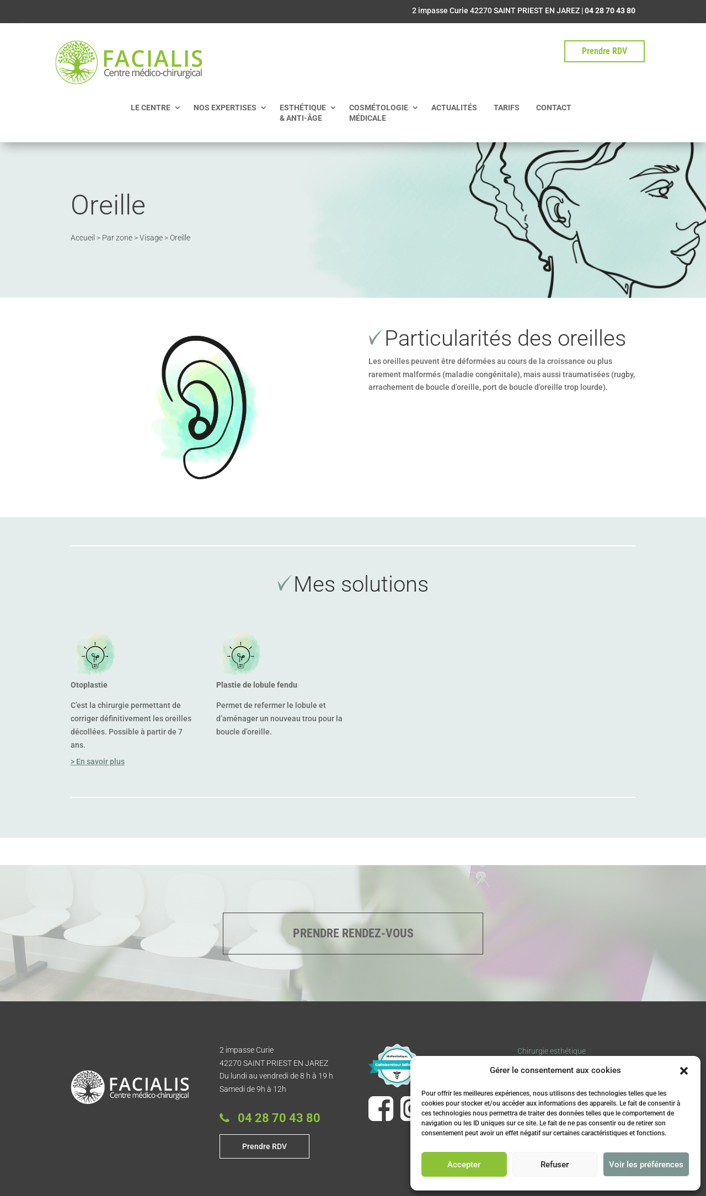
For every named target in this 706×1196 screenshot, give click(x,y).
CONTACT (553, 107)
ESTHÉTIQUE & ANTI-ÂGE (303, 112)
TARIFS (507, 107)
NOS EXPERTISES (225, 107)
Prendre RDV (604, 51)
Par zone (117, 236)
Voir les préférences (646, 1165)
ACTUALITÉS (454, 107)
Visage (151, 236)
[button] (683, 1070)
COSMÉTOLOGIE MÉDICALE (378, 112)
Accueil (83, 236)
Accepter (463, 1165)
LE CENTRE (150, 107)
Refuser (555, 1165)
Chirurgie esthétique (551, 1051)
